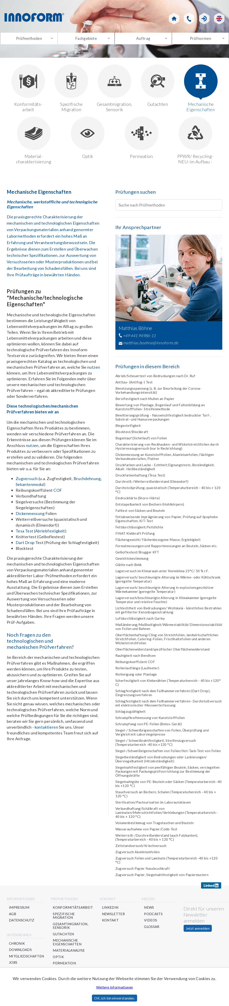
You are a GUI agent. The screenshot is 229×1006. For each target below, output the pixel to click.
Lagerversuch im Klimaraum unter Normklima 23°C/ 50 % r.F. (162, 573)
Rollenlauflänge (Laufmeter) (137, 670)
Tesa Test (24, 533)
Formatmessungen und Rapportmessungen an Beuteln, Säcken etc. (166, 548)
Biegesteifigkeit (128, 428)
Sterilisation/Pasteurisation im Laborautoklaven (153, 804)
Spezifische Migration (71, 90)
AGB (12, 916)
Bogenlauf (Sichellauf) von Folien (141, 440)
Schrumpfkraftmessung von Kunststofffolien (150, 720)
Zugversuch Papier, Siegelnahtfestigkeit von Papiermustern (162, 877)
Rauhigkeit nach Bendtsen (135, 658)
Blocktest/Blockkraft (131, 434)
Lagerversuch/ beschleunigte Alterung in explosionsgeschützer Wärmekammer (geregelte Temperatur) (164, 592)
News (149, 910)
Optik (87, 140)
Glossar (152, 929)
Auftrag (143, 39)
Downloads (20, 952)
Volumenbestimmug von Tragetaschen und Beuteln (154, 825)
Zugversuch (27, 480)
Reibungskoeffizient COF (135, 664)
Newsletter (113, 916)
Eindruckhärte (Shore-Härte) (137, 500)
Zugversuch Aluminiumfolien (137, 854)
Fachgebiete (86, 39)
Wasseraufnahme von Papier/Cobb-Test (146, 831)
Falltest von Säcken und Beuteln (140, 513)
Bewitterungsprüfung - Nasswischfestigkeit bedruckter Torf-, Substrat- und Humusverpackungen (163, 419)
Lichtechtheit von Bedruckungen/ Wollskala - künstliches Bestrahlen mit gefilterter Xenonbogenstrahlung (168, 612)
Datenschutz (21, 922)
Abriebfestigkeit (50, 533)
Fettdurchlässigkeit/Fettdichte (139, 529)
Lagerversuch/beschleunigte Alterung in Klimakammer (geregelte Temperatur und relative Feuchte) (166, 602)
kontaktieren (46, 729)
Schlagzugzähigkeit (130, 714)
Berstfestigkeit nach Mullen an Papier (144, 401)
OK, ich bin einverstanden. (114, 998)
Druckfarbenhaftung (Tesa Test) (140, 477)
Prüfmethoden (29, 39)
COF (57, 492)
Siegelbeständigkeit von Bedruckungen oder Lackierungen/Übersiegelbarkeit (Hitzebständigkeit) (161, 761)
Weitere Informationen (114, 987)
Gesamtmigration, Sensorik (114, 90)
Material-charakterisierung (33, 142)
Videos (150, 922)
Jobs (13, 965)
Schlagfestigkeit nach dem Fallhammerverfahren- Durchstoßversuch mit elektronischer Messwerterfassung (168, 705)
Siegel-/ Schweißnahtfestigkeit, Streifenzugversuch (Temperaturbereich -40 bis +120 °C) (155, 745)
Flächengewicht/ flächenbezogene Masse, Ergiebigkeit (158, 542)
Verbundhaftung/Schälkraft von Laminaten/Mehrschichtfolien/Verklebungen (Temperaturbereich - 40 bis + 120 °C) (166, 815)
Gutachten (157, 87)
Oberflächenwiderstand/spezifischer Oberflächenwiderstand (162, 651)
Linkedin (110, 910)
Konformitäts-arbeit (28, 90)
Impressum (19, 910)
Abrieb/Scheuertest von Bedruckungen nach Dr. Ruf (155, 378)
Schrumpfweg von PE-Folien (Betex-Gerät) (148, 726)
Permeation (141, 140)
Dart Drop (25, 544)
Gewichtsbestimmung (131, 561)
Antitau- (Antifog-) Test (134, 384)
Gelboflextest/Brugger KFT (137, 554)
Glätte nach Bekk (128, 567)
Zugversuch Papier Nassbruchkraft (142, 871)
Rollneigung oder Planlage (136, 676)
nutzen (93, 369)
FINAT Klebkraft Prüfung (135, 536)
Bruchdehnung (87, 480)
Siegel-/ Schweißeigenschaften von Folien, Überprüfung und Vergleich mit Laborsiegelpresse (162, 734)
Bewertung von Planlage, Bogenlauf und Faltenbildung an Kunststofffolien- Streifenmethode (160, 409)
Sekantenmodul (30, 486)
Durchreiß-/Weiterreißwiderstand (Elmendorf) (151, 484)
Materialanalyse (69, 953)
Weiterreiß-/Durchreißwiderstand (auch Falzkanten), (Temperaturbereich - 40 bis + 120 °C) (156, 840)
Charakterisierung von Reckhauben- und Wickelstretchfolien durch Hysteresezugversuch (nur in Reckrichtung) (167, 449)
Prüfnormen (200, 39)
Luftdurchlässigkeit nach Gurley (140, 621)
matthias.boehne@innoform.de (150, 344)
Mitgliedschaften (26, 958)
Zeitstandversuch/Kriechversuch (141, 848)
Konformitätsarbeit (73, 910)
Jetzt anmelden (198, 930)
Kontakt (110, 922)
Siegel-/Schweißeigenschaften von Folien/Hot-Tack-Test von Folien (168, 753)
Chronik (17, 945)
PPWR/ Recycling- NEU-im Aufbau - (195, 142)
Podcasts (153, 916)
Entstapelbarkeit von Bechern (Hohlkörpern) (149, 506)
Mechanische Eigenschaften (201, 90)
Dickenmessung (30, 515)
